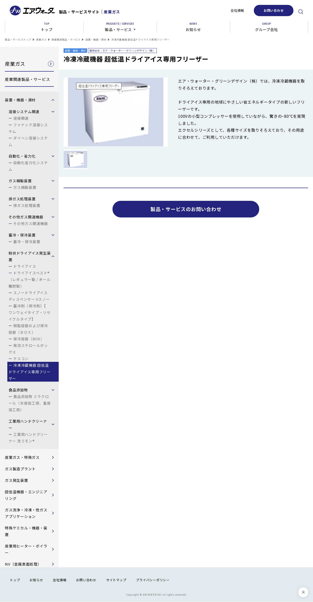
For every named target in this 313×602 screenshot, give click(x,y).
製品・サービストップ (18, 39)
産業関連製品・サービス (66, 39)
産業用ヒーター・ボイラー (26, 549)
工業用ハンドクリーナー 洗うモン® (28, 437)
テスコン (21, 358)
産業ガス (41, 39)
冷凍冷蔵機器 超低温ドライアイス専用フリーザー (30, 372)
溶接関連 (21, 118)
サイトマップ (116, 580)
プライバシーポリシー (153, 580)
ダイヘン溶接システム (28, 141)
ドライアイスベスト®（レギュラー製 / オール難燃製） (30, 279)
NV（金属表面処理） (23, 564)
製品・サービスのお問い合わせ (186, 209)
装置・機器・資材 (95, 39)
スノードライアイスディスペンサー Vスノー (29, 296)
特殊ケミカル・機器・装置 (26, 531)
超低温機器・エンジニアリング (26, 495)
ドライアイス (24, 266)
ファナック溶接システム (28, 128)
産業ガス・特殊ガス (22, 457)
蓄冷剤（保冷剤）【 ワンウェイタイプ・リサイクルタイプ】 (30, 312)
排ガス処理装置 (26, 205)
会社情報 (237, 10)
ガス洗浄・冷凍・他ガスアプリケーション (26, 513)
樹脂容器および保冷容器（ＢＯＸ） (28, 329)
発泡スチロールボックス (28, 349)
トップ (15, 580)
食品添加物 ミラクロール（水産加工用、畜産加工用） (30, 403)
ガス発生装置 (16, 480)
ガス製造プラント (20, 468)
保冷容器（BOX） (28, 338)
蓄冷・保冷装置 (26, 241)
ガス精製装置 (24, 187)
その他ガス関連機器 (30, 223)
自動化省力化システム (28, 166)
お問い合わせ (274, 10)
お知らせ (36, 580)
